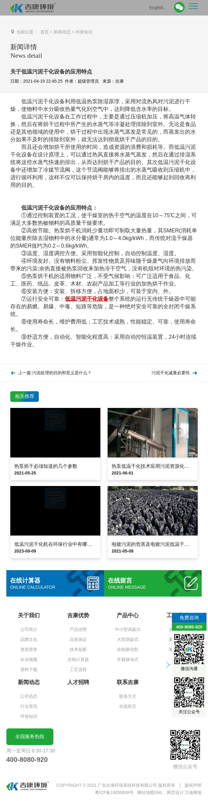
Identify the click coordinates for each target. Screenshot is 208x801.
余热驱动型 (127, 649)
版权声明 (193, 785)
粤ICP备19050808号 (114, 792)
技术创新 (78, 649)
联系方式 (127, 696)
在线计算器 (78, 659)
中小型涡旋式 (127, 629)
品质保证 (78, 639)
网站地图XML (150, 792)
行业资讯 (28, 706)
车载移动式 (127, 659)
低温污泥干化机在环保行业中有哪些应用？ (60, 544)
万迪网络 (193, 792)
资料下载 (28, 669)
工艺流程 (78, 669)
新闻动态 (62, 31)
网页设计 (175, 792)
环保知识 (83, 31)
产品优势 (78, 629)
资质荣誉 (28, 649)
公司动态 (28, 696)
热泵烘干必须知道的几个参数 (45, 466)
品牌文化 (28, 639)
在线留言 (127, 706)
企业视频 (28, 659)
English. (157, 7)
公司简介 (28, 629)
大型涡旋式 (127, 639)
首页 (44, 31)
